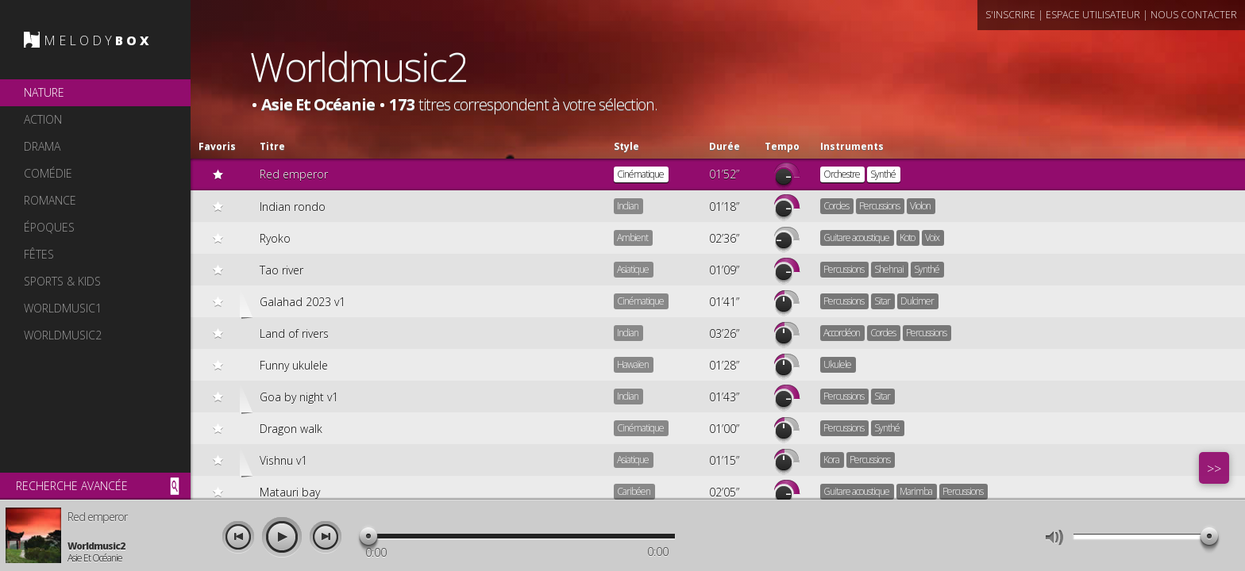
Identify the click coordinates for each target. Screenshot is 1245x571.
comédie (48, 173)
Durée (724, 146)
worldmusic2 (63, 335)
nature (44, 92)
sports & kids (62, 281)
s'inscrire (1010, 14)
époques (49, 227)
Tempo (782, 146)
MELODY (98, 40)
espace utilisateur (1093, 14)
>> (1214, 468)
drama (42, 146)
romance (50, 200)
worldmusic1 (63, 308)
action (43, 119)
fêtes (39, 254)
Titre (272, 146)
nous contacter (1194, 14)
